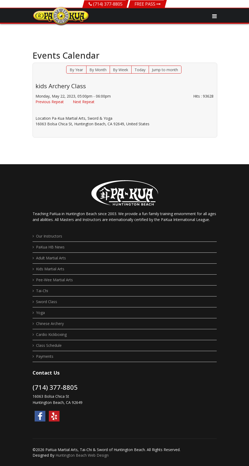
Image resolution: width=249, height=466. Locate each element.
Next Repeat (83, 101)
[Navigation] (214, 16)
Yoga (40, 312)
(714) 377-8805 (107, 4)
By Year (76, 69)
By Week (120, 69)
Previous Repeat (49, 101)
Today (140, 69)
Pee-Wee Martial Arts (54, 279)
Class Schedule (49, 345)
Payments (44, 356)
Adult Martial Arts (51, 257)
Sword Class (46, 301)
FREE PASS (148, 4)
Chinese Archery (50, 323)
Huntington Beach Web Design (82, 455)
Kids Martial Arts (50, 268)
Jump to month (165, 69)
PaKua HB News (50, 247)
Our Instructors (49, 236)
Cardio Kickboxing (51, 334)
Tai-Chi (42, 290)
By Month (97, 69)
